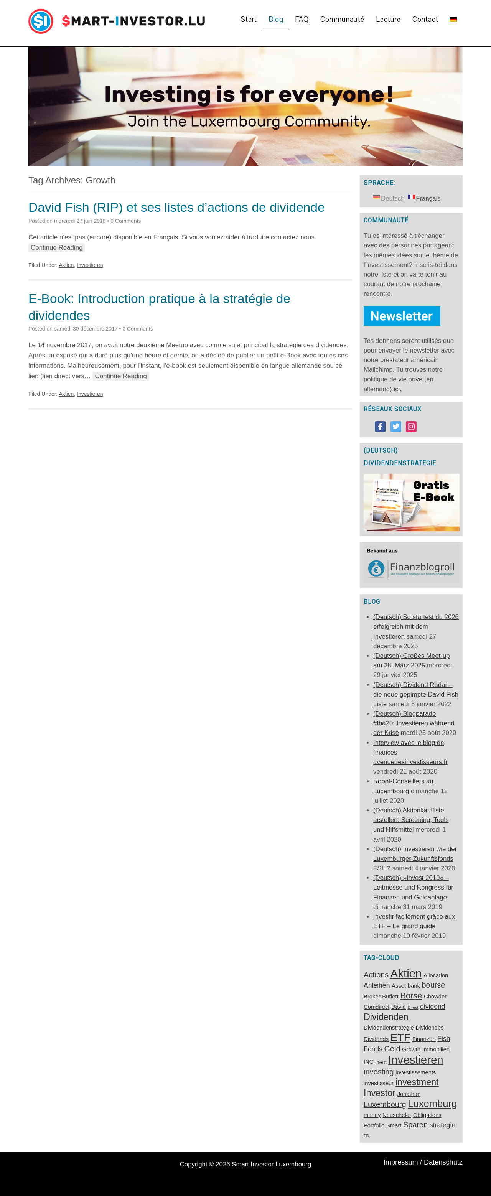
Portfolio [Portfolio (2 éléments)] (374, 1125)
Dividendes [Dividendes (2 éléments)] (429, 1028)
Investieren (90, 265)
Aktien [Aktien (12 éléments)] (406, 973)
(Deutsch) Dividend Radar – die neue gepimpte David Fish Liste (415, 694)
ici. (398, 389)
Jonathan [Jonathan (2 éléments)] (409, 1094)
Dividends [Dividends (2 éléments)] (376, 1039)
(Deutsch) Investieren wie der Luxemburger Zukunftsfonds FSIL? (415, 858)
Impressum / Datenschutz (423, 1162)
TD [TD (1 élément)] (366, 1135)
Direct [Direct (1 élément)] (413, 1007)
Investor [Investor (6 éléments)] (379, 1093)
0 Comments (125, 221)
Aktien (66, 265)
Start (249, 20)
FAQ (302, 20)
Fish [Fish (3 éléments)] (443, 1039)
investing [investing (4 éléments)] (379, 1072)
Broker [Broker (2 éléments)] (372, 996)
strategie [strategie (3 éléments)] (442, 1125)
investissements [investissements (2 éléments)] (415, 1072)
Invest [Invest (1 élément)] (381, 1062)
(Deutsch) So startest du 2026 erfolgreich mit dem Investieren (416, 626)
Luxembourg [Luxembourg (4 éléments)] (385, 1104)
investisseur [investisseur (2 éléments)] (379, 1083)
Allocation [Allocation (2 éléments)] (435, 975)
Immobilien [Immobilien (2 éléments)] (436, 1049)
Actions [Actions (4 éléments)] (376, 974)
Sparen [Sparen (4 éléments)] (415, 1124)
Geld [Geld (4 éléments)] (392, 1048)
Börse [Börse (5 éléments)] (411, 995)
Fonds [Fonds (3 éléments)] (373, 1049)
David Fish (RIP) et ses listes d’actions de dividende (176, 207)
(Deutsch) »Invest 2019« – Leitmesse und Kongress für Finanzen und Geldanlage (413, 887)
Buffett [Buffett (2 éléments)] (390, 996)
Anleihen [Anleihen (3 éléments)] (377, 985)
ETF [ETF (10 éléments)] (400, 1037)
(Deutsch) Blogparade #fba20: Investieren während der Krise (414, 723)
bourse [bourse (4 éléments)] (433, 985)
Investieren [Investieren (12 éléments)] (415, 1059)
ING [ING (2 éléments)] (369, 1062)
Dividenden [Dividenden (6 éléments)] (386, 1017)
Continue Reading (56, 247)
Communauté (342, 20)
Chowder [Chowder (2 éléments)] (435, 996)
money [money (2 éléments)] (372, 1115)
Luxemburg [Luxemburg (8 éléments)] (432, 1103)
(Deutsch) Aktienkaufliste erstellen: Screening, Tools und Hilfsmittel (411, 820)
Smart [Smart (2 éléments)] (393, 1125)
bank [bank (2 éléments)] (414, 986)
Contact (425, 20)
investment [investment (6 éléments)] (417, 1082)
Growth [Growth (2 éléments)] (411, 1049)
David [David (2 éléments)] (398, 1007)
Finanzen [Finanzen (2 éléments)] (424, 1039)
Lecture (388, 20)
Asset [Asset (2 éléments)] (399, 986)
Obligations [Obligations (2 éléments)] (427, 1115)
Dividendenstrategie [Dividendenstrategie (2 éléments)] (389, 1028)
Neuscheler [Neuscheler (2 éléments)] (396, 1115)
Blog (276, 20)
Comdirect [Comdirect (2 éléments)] (376, 1007)
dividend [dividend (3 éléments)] (432, 1006)
